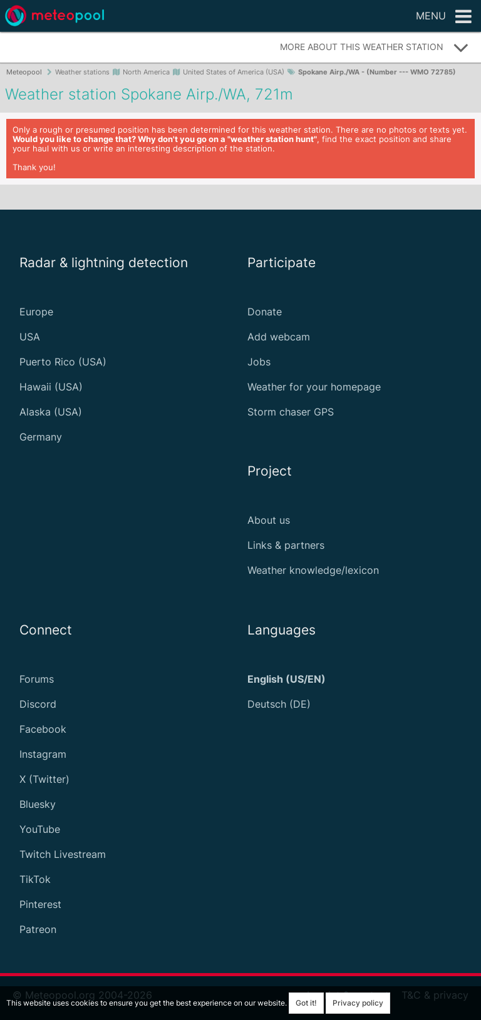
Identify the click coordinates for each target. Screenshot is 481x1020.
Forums (36, 679)
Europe (36, 311)
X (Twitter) (44, 779)
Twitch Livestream (62, 854)
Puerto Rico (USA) (62, 361)
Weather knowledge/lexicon (313, 570)
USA (29, 336)
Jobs (259, 361)
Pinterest (40, 904)
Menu (444, 17)
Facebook (42, 729)
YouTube (39, 829)
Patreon (37, 929)
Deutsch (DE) (279, 704)
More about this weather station (374, 47)
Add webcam (278, 336)
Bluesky (37, 804)
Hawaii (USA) (51, 386)
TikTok (35, 879)
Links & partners (285, 545)
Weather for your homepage (314, 386)
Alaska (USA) (50, 411)
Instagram (42, 754)
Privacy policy (358, 1002)
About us (268, 520)
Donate (264, 311)
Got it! (306, 1002)
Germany (40, 437)
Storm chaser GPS (290, 411)
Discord (37, 704)
